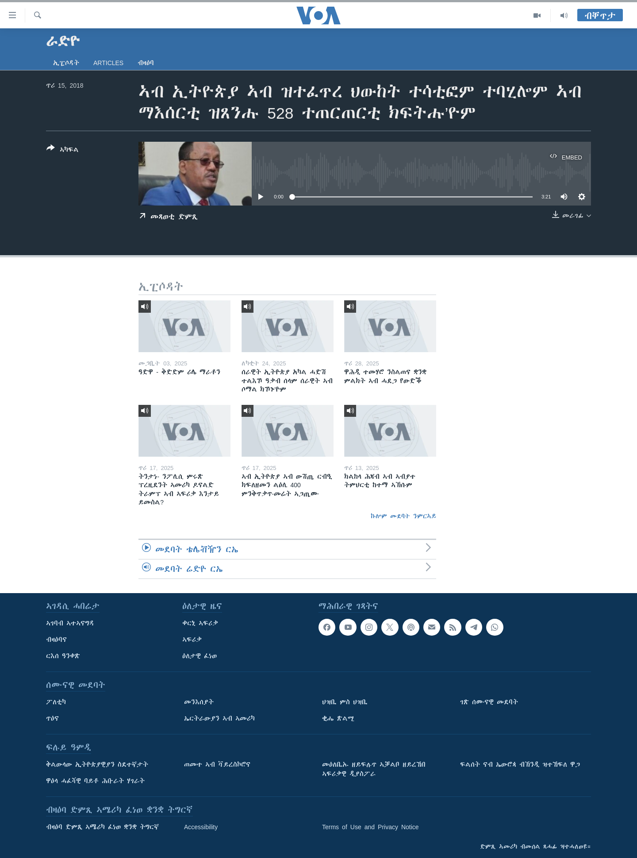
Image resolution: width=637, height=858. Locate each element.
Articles (108, 63)
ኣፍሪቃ (192, 640)
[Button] (62, 150)
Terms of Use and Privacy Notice (370, 827)
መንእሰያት (199, 702)
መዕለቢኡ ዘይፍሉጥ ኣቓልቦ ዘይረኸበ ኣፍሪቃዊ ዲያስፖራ (374, 769)
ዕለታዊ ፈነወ (199, 656)
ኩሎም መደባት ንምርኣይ (403, 516)
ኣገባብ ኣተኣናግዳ (70, 623)
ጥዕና (52, 718)
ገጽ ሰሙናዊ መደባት (489, 702)
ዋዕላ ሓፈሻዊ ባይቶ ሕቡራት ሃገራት (95, 781)
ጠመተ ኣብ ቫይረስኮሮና (217, 765)
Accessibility (201, 827)
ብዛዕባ (146, 63)
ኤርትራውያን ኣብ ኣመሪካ (219, 718)
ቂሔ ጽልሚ (338, 718)
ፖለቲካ (56, 702)
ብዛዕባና (56, 640)
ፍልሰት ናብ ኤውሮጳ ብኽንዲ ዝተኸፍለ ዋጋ (520, 765)
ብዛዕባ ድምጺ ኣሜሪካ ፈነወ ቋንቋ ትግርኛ (102, 827)
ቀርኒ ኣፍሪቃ (200, 623)
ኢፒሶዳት (66, 63)
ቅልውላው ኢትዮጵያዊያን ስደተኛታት (97, 765)
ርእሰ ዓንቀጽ (63, 656)
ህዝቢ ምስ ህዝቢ (345, 702)
